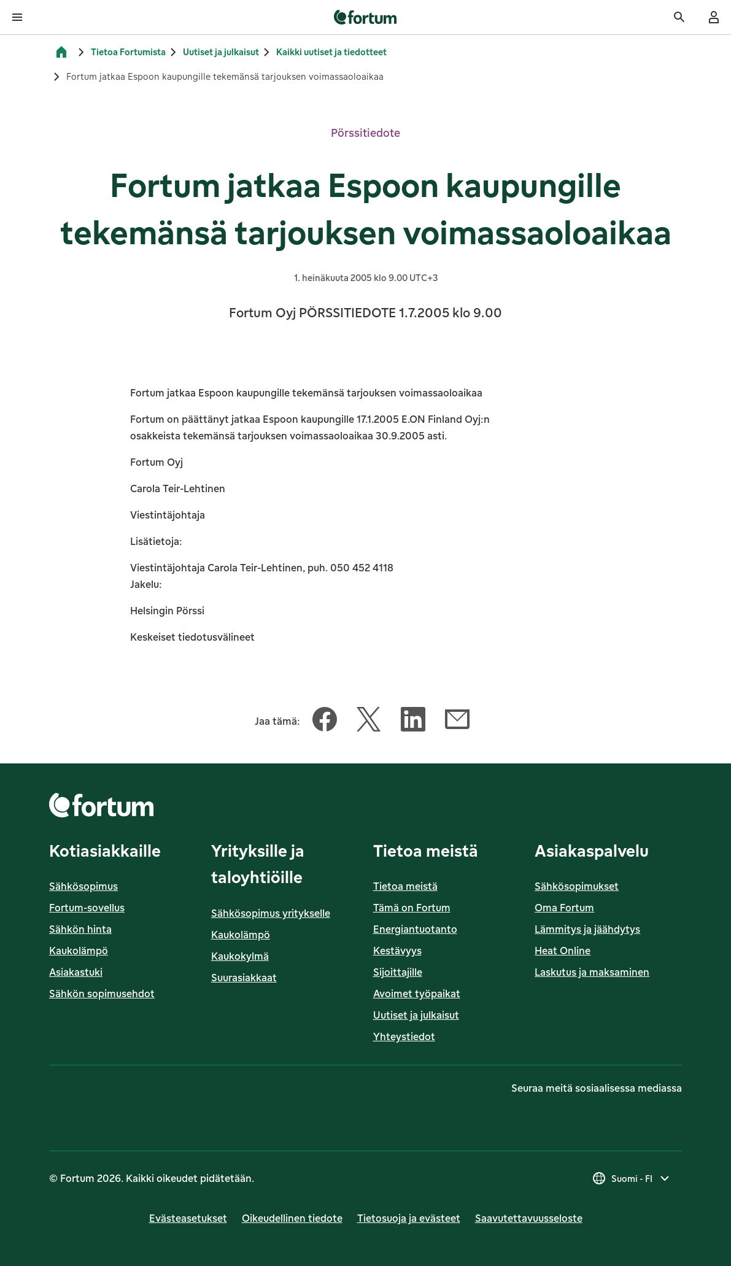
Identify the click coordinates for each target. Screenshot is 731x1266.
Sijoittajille (397, 972)
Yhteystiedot (404, 1036)
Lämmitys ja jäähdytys (587, 929)
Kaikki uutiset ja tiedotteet (331, 52)
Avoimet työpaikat (416, 993)
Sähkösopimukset (577, 886)
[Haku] (679, 17)
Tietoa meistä (405, 886)
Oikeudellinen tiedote (292, 1218)
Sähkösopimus (83, 886)
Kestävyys (397, 950)
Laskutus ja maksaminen (592, 972)
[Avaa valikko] (17, 17)
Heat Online (562, 950)
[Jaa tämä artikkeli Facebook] (324, 721)
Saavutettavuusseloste (528, 1218)
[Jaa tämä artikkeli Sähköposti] (457, 721)
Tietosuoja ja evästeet (408, 1218)
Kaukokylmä (240, 956)
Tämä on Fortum (412, 907)
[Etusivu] (61, 52)
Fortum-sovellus (87, 907)
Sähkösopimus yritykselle (270, 913)
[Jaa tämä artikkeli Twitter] (369, 721)
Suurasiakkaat (244, 977)
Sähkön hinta (80, 929)
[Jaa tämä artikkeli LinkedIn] (413, 721)
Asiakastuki (75, 972)
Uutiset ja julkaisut (221, 52)
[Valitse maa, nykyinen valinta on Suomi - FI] (632, 1178)
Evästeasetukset (188, 1218)
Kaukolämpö (78, 950)
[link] (365, 17)
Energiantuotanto (415, 929)
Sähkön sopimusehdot (102, 993)
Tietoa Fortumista (128, 52)
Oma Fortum (564, 907)
